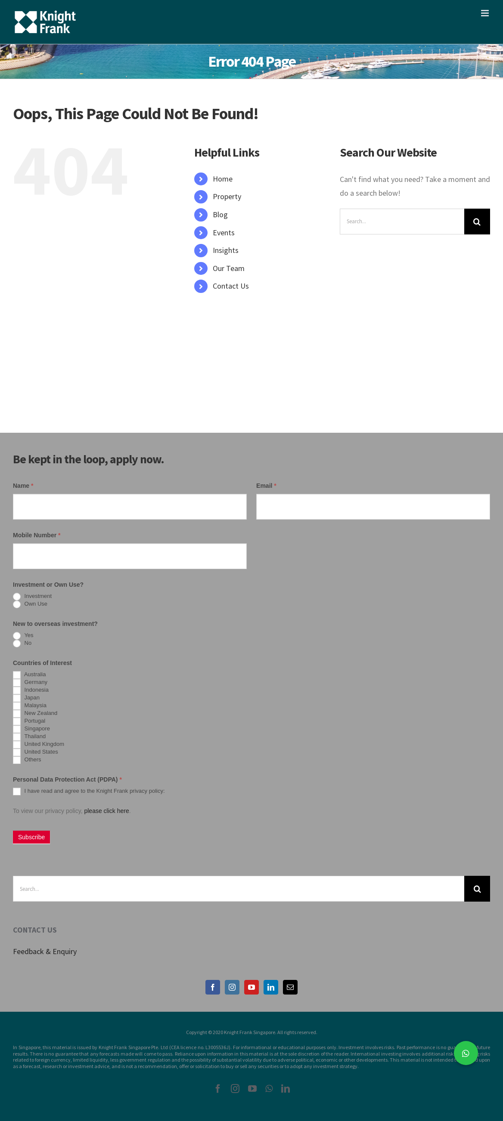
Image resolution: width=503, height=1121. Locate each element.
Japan (26, 698)
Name (23, 485)
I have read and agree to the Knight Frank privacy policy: (89, 791)
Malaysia (30, 706)
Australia (29, 675)
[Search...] (402, 221)
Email (266, 485)
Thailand (29, 737)
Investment (32, 597)
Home (223, 179)
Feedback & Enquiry (45, 951)
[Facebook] (212, 987)
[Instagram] (232, 987)
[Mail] (290, 987)
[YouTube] (251, 987)
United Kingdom (38, 744)
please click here (106, 810)
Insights (226, 250)
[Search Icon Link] (198, 304)
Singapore (31, 729)
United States (35, 752)
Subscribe (31, 837)
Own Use (30, 604)
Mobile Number (36, 535)
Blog (220, 214)
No (22, 643)
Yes (23, 636)
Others (27, 760)
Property (227, 196)
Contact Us (231, 286)
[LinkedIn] (271, 987)
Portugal (29, 721)
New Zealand (35, 714)
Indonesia (31, 690)
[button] (466, 1053)
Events (224, 232)
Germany (30, 683)
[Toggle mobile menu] (485, 13)
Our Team (229, 268)
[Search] (477, 221)
